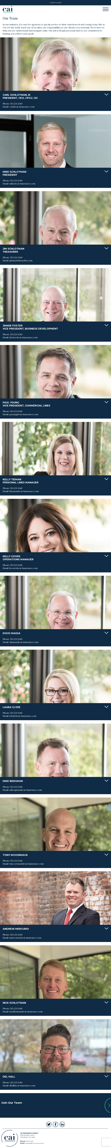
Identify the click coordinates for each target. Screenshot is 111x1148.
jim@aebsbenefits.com (20, 260)
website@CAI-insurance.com (34, 1143)
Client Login (55, 3)
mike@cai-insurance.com (22, 183)
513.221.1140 (16, 103)
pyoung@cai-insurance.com (23, 414)
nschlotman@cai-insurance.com (26, 1011)
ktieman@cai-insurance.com (24, 491)
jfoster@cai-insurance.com (23, 337)
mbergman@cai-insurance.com (25, 790)
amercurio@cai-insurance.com (25, 937)
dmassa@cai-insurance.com (23, 642)
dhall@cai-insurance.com (22, 1085)
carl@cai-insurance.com (21, 106)
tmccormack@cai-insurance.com (26, 863)
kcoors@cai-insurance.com (23, 568)
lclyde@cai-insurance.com (22, 716)
